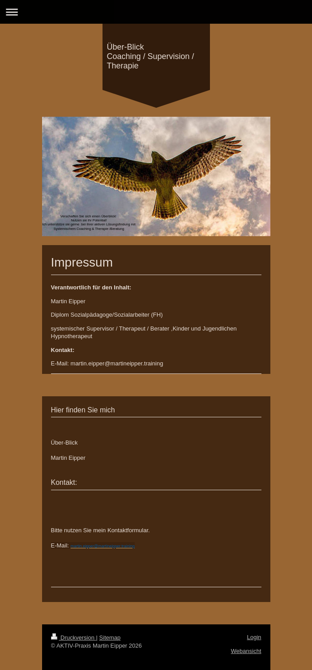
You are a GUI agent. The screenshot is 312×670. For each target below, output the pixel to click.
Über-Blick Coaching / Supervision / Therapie (150, 56)
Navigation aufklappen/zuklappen (156, 11)
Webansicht (246, 651)
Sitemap (110, 637)
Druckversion (73, 637)
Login (254, 637)
